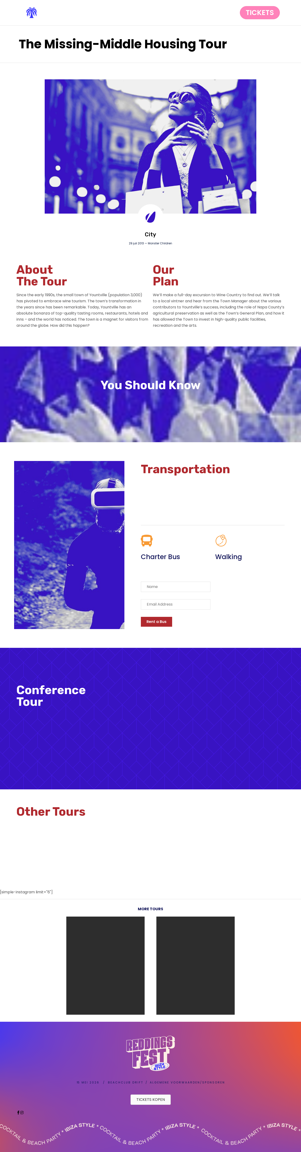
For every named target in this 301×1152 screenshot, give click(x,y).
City (150, 234)
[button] (260, 12)
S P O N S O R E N (213, 1082)
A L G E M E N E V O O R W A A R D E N (174, 1082)
